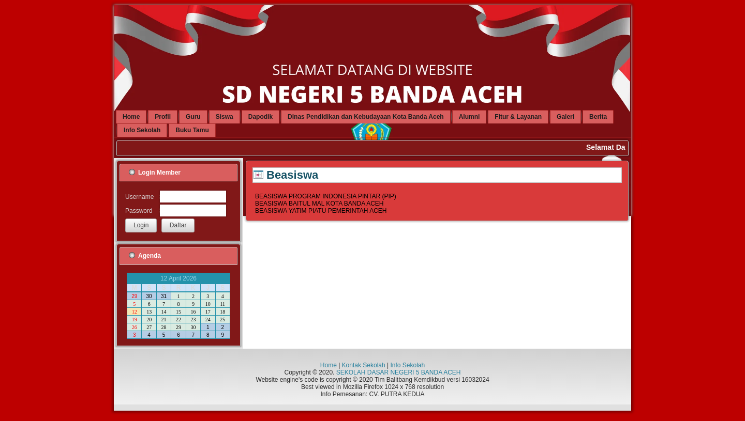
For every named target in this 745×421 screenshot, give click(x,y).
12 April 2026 (178, 278)
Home (328, 365)
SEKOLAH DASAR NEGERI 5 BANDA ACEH (398, 372)
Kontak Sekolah (363, 365)
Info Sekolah (407, 365)
